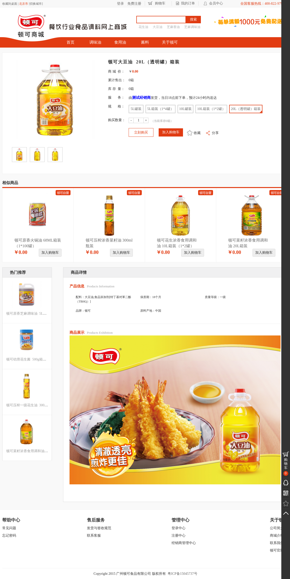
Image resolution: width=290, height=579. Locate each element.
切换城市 (36, 3)
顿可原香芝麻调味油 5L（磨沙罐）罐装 (37, 313)
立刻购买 (141, 132)
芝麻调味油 (192, 27)
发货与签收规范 (99, 528)
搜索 (193, 19)
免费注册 (134, 3)
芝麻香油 (173, 27)
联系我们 (277, 543)
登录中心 (178, 528)
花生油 (143, 27)
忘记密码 (9, 535)
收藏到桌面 (9, 3)
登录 (120, 3)
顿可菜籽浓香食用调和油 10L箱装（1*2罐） (40, 451)
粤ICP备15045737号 (182, 574)
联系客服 (94, 535)
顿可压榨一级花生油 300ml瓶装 (30, 405)
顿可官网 (277, 550)
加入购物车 (50, 252)
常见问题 (9, 528)
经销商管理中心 (184, 543)
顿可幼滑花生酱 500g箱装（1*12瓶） (35, 359)
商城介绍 (277, 535)
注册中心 (178, 535)
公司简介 (277, 528)
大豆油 (157, 27)
